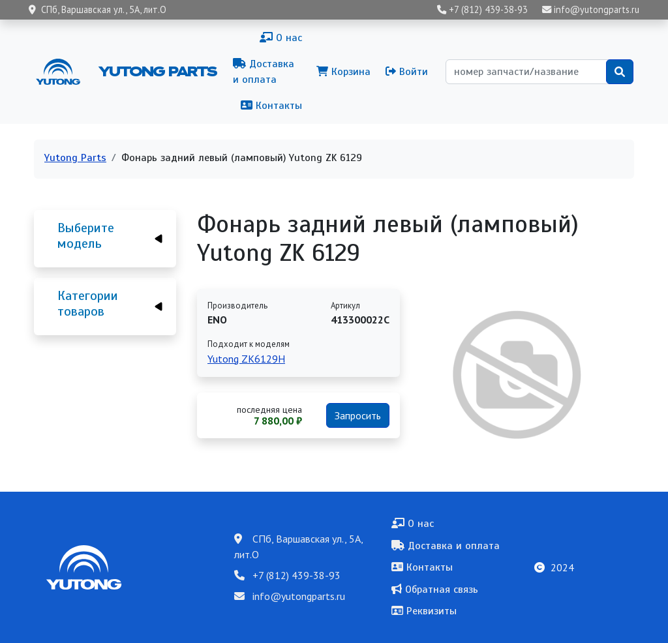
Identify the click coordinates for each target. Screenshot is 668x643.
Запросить (358, 415)
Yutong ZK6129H (246, 358)
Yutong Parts (156, 71)
